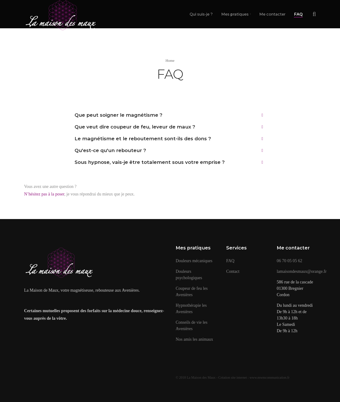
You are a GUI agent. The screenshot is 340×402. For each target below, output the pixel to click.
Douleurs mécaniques (194, 260)
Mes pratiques (235, 14)
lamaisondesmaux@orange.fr (302, 271)
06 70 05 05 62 (289, 260)
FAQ (298, 14)
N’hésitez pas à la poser (44, 194)
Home (170, 60)
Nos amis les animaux (194, 339)
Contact (232, 271)
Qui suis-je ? (201, 14)
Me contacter (272, 14)
